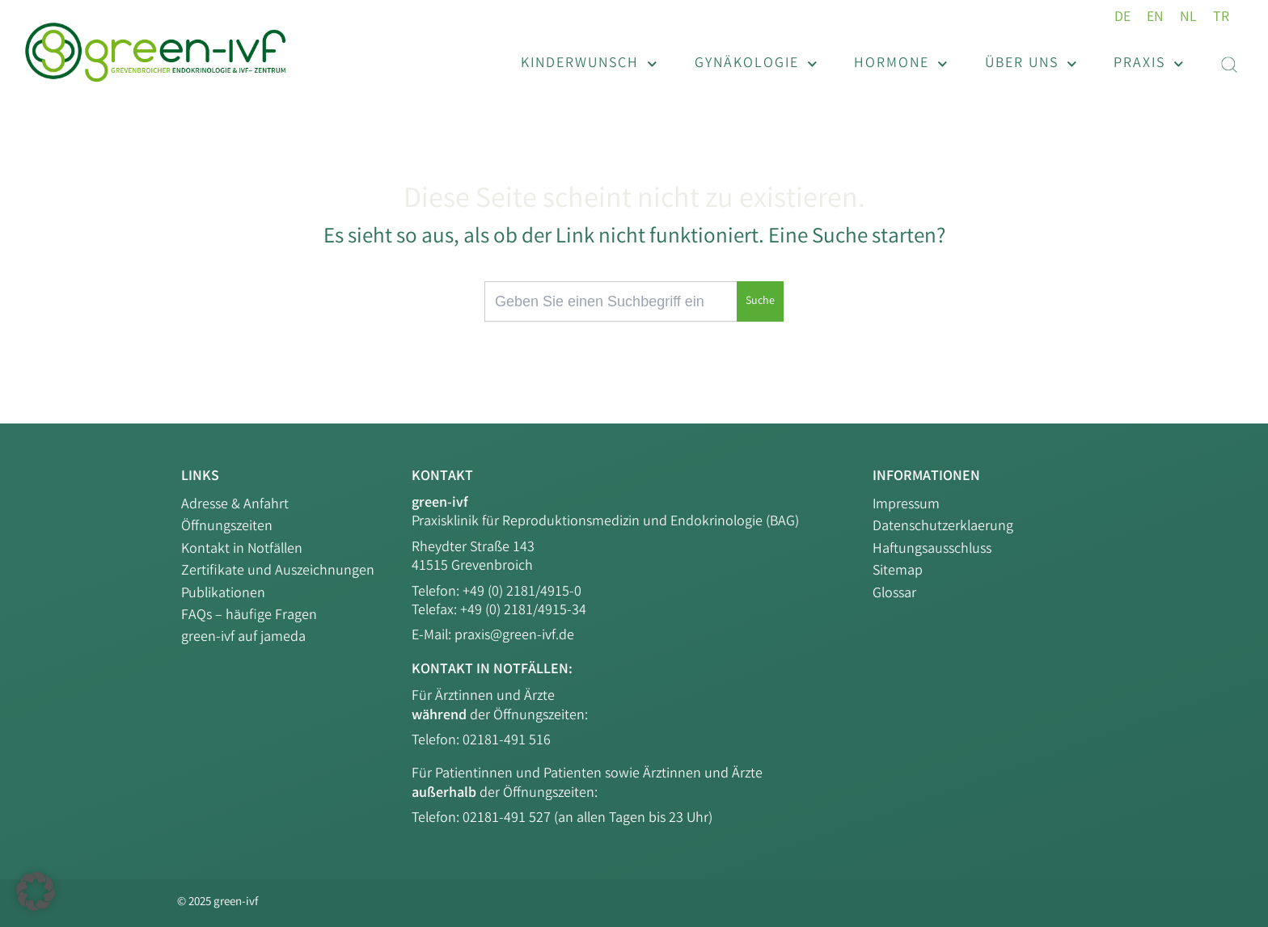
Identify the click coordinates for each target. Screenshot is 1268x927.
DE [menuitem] (1122, 17)
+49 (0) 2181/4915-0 (522, 592)
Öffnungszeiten (227, 526)
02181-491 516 (507, 741)
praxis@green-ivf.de (514, 636)
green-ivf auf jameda (243, 637)
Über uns (1031, 64)
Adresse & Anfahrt (235, 505)
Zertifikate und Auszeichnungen (277, 571)
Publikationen (223, 594)
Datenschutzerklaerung (943, 526)
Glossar (894, 594)
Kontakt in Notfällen (241, 549)
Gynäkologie (756, 64)
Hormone (901, 64)
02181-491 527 (508, 818)
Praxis (1149, 64)
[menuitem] (1122, 18)
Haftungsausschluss (932, 549)
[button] (35, 891)
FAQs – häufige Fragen (249, 615)
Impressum (906, 505)
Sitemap (898, 571)
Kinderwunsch (589, 64)
